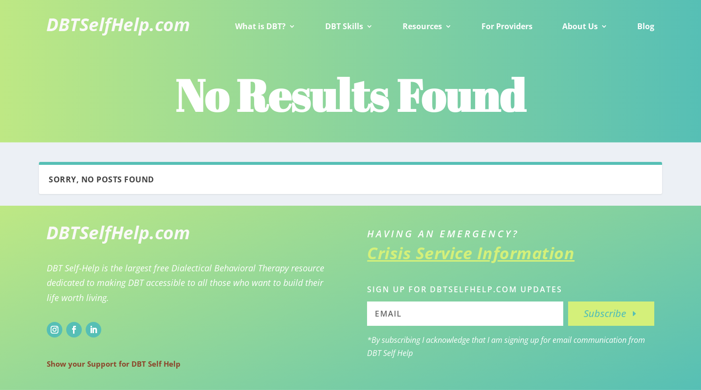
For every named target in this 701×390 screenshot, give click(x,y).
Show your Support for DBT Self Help (114, 364)
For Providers (507, 26)
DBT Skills (344, 26)
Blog (645, 26)
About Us (580, 26)
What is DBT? (260, 26)
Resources (422, 26)
